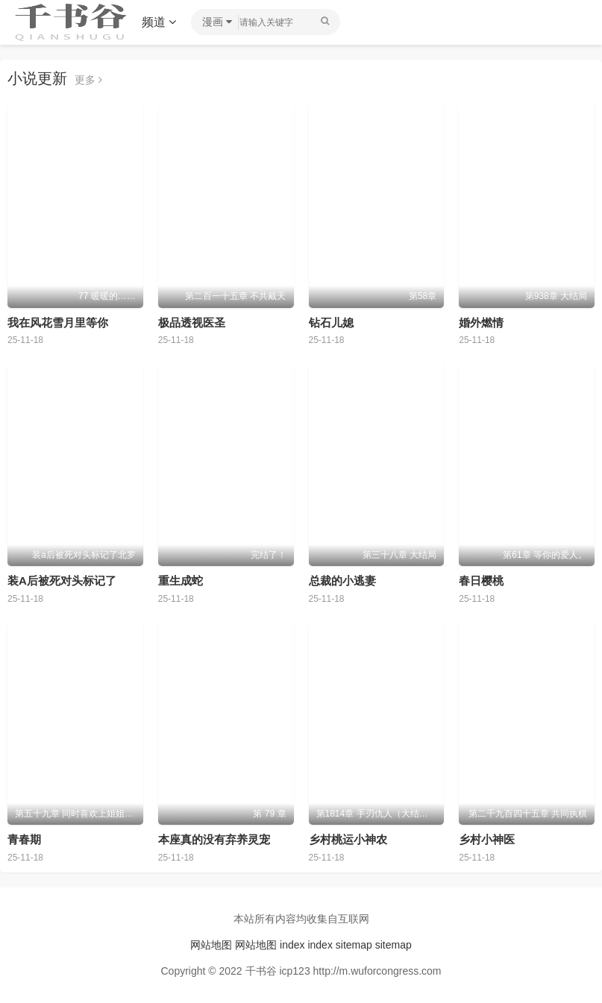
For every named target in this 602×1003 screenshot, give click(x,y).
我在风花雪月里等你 (57, 322)
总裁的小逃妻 (342, 580)
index (292, 945)
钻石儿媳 (331, 322)
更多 (88, 80)
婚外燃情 (481, 322)
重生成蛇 (180, 580)
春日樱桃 (481, 580)
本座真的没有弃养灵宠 (214, 839)
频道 (159, 22)
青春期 (24, 839)
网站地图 (211, 945)
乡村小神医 (487, 839)
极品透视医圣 (191, 322)
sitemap (354, 945)
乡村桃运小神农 (348, 839)
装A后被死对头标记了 (61, 580)
